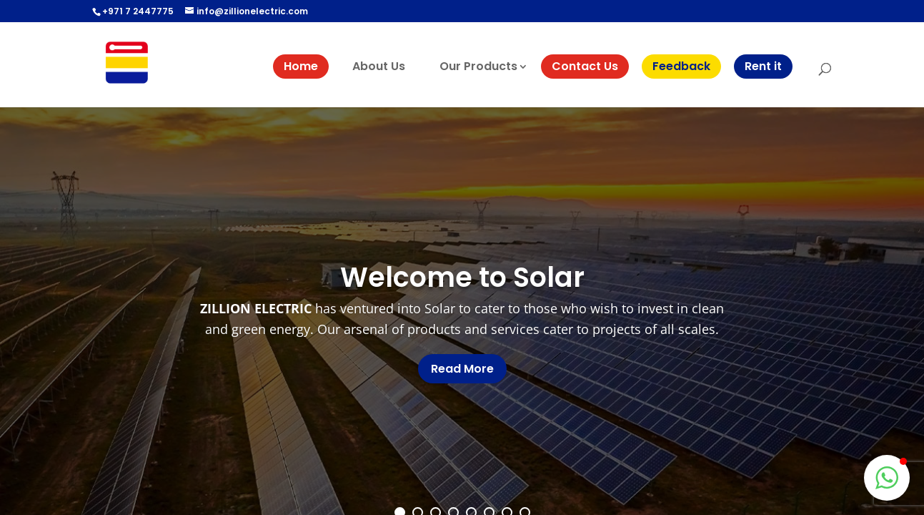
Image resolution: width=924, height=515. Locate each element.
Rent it (763, 66)
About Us (378, 66)
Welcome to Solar (462, 277)
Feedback (681, 66)
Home (301, 66)
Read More (462, 368)
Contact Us (585, 66)
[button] (887, 478)
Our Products (478, 66)
